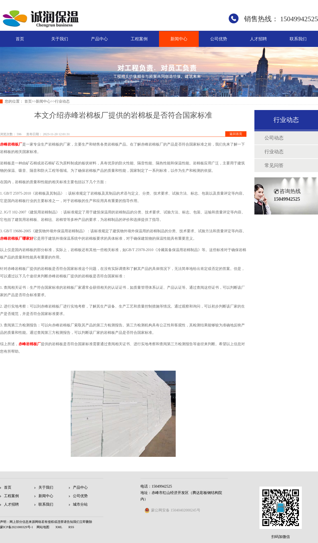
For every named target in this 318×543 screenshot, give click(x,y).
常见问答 (274, 165)
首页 (20, 39)
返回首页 (235, 134)
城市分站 (80, 504)
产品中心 (99, 39)
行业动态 (62, 101)
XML (59, 527)
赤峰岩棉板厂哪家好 (16, 238)
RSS (71, 527)
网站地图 (43, 527)
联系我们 (298, 39)
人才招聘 (258, 39)
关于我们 (59, 39)
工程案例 (139, 39)
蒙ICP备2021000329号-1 (16, 527)
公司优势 (218, 39)
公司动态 (274, 138)
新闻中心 (178, 39)
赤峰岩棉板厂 (11, 144)
